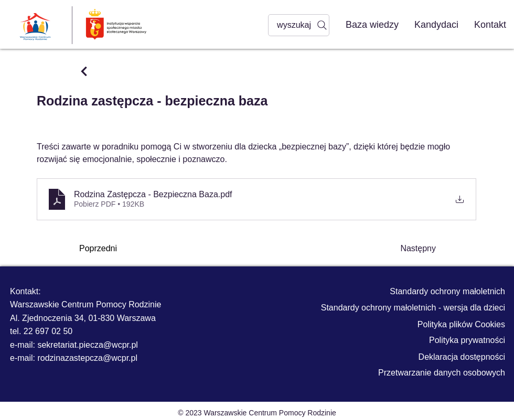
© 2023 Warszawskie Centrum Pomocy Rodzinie (257, 413)
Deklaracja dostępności (462, 356)
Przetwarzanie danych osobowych (441, 372)
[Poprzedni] (113, 248)
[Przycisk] (83, 71)
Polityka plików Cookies (461, 324)
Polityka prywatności (467, 340)
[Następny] (409, 248)
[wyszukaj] (298, 25)
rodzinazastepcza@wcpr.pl (87, 357)
